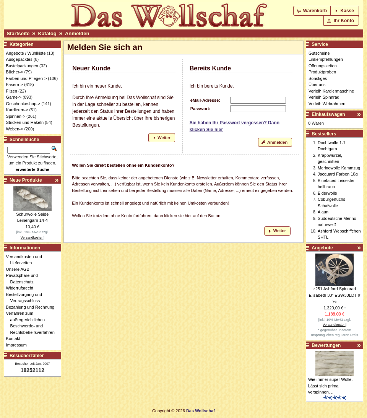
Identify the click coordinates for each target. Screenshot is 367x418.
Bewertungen (326, 345)
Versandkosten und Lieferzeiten (26, 259)
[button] (312, 11)
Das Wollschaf (200, 410)
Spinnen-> (15, 116)
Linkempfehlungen (326, 59)
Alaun (323, 212)
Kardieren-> (17, 109)
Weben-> (14, 129)
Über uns (317, 84)
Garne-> (14, 97)
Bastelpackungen (22, 65)
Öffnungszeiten (323, 65)
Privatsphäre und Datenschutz (24, 278)
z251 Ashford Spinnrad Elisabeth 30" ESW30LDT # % (335, 295)
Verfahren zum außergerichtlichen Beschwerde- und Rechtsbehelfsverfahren (32, 323)
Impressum (18, 345)
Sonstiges (318, 78)
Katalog (47, 33)
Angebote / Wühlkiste (26, 53)
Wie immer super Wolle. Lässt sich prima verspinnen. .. (330, 385)
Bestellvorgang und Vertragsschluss (26, 297)
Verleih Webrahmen (327, 103)
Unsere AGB (19, 269)
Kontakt (15, 338)
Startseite (17, 33)
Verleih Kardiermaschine (331, 91)
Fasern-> (14, 84)
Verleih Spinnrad (324, 97)
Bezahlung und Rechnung (32, 307)
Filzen (11, 91)
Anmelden (77, 33)
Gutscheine (319, 53)
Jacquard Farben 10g (338, 174)
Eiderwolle (327, 193)
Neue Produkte (26, 180)
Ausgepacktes (19, 59)
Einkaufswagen (328, 114)
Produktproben (322, 72)
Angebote (322, 247)
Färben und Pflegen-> (26, 78)
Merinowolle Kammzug (339, 168)
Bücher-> (14, 72)
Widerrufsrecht (22, 288)
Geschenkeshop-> (23, 103)
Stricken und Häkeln (25, 122)
